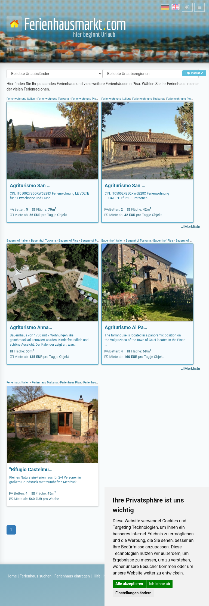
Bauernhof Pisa (68, 240)
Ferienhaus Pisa (71, 382)
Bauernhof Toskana (43, 240)
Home (12, 576)
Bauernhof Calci (185, 240)
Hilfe (96, 576)
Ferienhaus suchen (35, 576)
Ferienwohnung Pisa (84, 99)
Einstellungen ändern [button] (133, 593)
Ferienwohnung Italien (21, 99)
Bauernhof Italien (18, 240)
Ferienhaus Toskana (44, 382)
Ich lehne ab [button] (159, 584)
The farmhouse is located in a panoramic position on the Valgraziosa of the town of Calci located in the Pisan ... (144, 339)
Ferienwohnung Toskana (53, 99)
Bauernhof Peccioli (92, 240)
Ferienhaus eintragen (72, 576)
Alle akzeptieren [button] (129, 584)
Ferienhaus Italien (18, 382)
